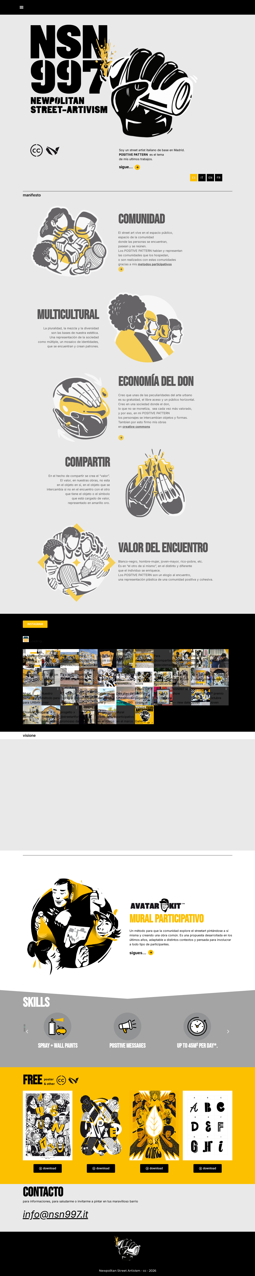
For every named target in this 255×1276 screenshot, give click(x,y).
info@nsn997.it (55, 1214)
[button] (24, 1025)
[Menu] (21, 7)
